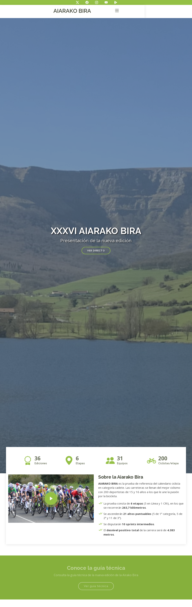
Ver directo (96, 250)
